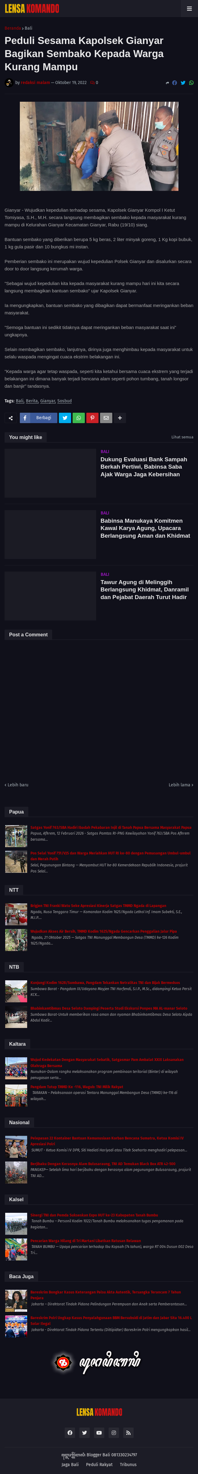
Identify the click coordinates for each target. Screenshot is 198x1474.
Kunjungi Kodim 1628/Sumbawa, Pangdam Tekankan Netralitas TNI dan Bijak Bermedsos (105, 983)
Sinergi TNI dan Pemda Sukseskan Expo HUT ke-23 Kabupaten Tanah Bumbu (94, 1215)
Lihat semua (182, 437)
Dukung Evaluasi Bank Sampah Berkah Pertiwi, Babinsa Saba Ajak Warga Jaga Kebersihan (144, 466)
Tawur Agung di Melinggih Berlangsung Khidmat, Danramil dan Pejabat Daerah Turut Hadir (145, 589)
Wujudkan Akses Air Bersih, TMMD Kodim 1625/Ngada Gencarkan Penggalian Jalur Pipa (104, 931)
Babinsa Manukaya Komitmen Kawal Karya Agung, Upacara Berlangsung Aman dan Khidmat (145, 528)
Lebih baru (18, 785)
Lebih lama (179, 785)
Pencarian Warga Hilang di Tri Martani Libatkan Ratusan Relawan (86, 1241)
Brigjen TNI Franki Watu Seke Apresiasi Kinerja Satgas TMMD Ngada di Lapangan (98, 906)
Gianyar (47, 401)
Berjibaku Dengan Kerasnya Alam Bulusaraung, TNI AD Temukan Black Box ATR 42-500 (103, 1164)
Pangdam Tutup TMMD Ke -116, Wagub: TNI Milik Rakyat (77, 1087)
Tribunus (128, 1464)
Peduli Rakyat (99, 1464)
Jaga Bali (70, 1464)
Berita (32, 401)
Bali (28, 28)
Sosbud (64, 401)
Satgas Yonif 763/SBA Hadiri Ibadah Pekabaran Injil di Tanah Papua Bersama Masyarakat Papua (111, 827)
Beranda (13, 28)
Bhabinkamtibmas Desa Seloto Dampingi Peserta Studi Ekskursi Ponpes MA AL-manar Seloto (109, 1008)
